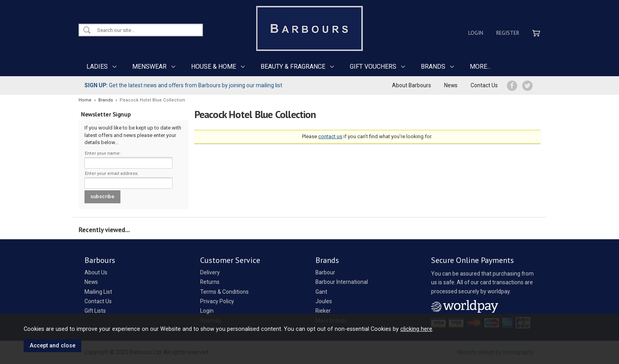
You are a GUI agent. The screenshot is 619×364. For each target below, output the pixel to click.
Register (507, 32)
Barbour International (341, 282)
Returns (209, 282)
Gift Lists (95, 311)
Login (475, 32)
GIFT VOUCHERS (373, 66)
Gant (321, 292)
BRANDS (433, 66)
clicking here (416, 329)
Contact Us (484, 85)
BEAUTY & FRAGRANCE (293, 66)
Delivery (210, 272)
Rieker (323, 311)
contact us (330, 136)
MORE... (480, 66)
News (451, 85)
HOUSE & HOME (213, 66)
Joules (323, 301)
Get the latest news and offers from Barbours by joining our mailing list (183, 85)
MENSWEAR (149, 66)
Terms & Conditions (224, 292)
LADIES (97, 66)
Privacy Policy (217, 301)
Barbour (325, 272)
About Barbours (411, 85)
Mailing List (98, 292)
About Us (95, 272)
